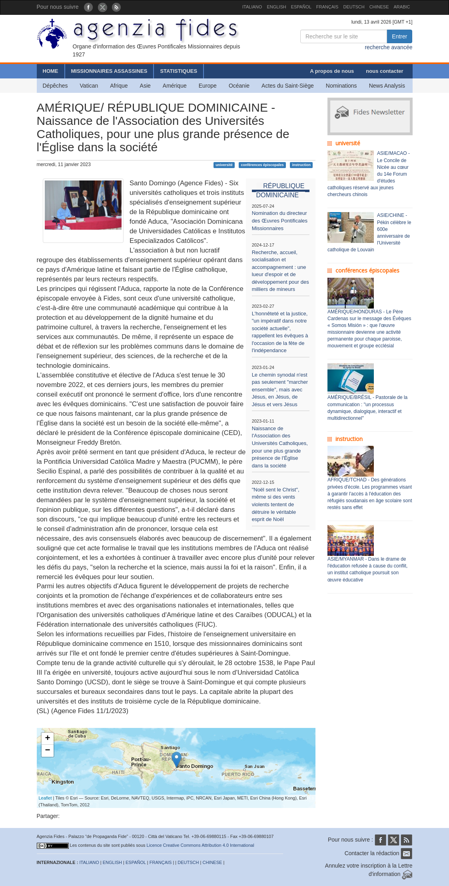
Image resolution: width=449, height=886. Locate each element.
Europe (208, 85)
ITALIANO (252, 6)
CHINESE (379, 6)
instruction (301, 165)
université (224, 165)
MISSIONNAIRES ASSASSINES (109, 71)
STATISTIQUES (178, 71)
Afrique (119, 85)
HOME (50, 71)
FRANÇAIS (327, 6)
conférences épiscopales (262, 165)
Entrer (399, 36)
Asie (145, 85)
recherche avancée (388, 47)
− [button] (47, 751)
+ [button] (47, 739)
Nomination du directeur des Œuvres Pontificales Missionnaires (279, 220)
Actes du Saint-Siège (287, 85)
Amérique (175, 85)
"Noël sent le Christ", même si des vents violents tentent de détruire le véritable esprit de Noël (275, 504)
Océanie (239, 85)
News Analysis (387, 85)
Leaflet (45, 798)
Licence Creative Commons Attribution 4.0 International (200, 845)
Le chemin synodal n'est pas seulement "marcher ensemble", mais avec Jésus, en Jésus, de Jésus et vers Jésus (280, 389)
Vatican (89, 85)
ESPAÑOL (301, 6)
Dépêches (55, 85)
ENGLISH (276, 6)
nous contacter (384, 71)
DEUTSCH (353, 6)
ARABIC (402, 6)
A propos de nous (332, 71)
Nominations (341, 85)
